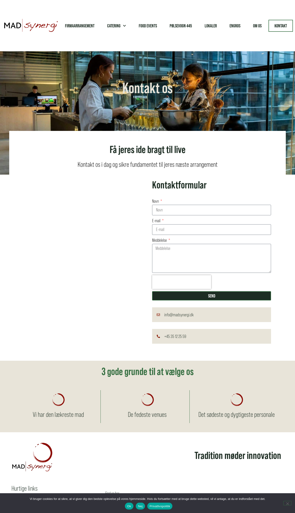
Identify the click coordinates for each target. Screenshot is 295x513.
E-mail (156, 220)
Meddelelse (160, 240)
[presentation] (181, 282)
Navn (155, 201)
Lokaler (211, 25)
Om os (257, 25)
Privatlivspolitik (160, 506)
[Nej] (287, 503)
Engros (235, 25)
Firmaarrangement (79, 25)
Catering (116, 26)
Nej (140, 506)
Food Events (148, 25)
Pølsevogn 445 (181, 25)
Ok (129, 506)
